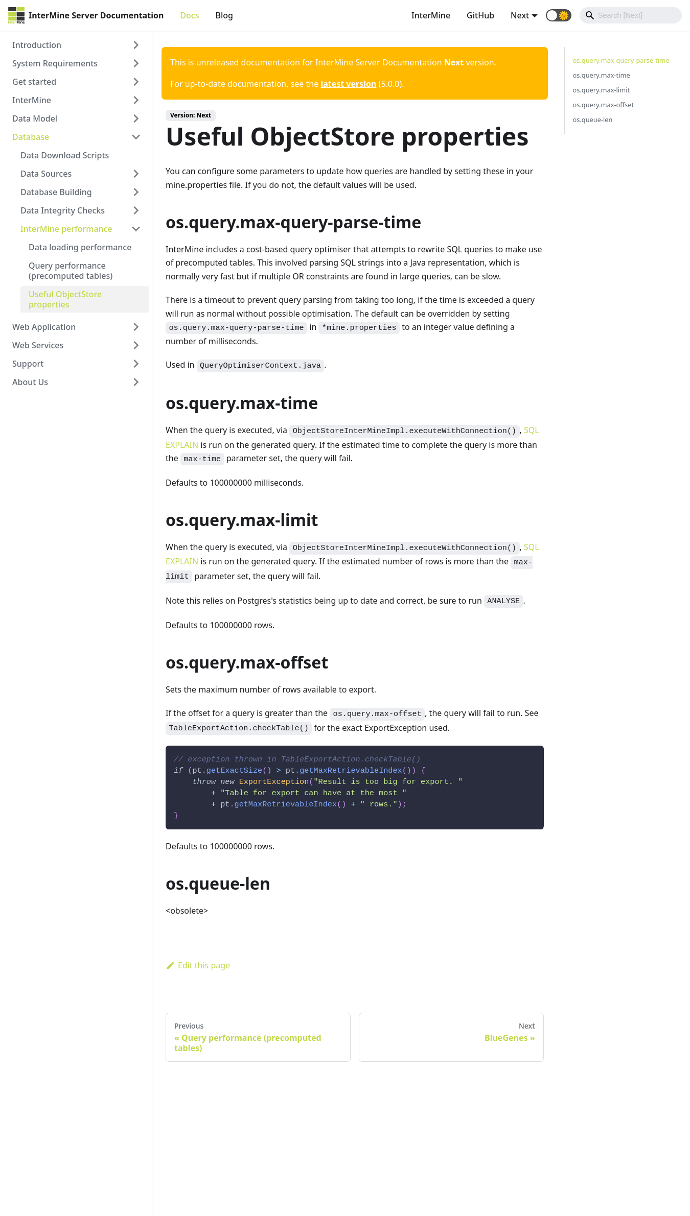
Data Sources (46, 173)
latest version (348, 83)
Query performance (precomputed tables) (70, 270)
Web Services (37, 345)
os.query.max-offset (603, 104)
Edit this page (198, 965)
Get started (34, 81)
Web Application (44, 326)
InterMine (430, 15)
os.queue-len (593, 119)
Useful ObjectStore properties (65, 299)
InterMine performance (66, 228)
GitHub (480, 15)
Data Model (34, 118)
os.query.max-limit (601, 89)
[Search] (631, 15)
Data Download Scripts (64, 155)
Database (30, 136)
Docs (189, 15)
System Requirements (55, 63)
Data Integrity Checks (62, 210)
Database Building (56, 192)
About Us (30, 382)
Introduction (36, 45)
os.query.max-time (601, 75)
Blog (224, 15)
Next (520, 15)
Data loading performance (80, 247)
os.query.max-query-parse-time (621, 60)
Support (27, 363)
